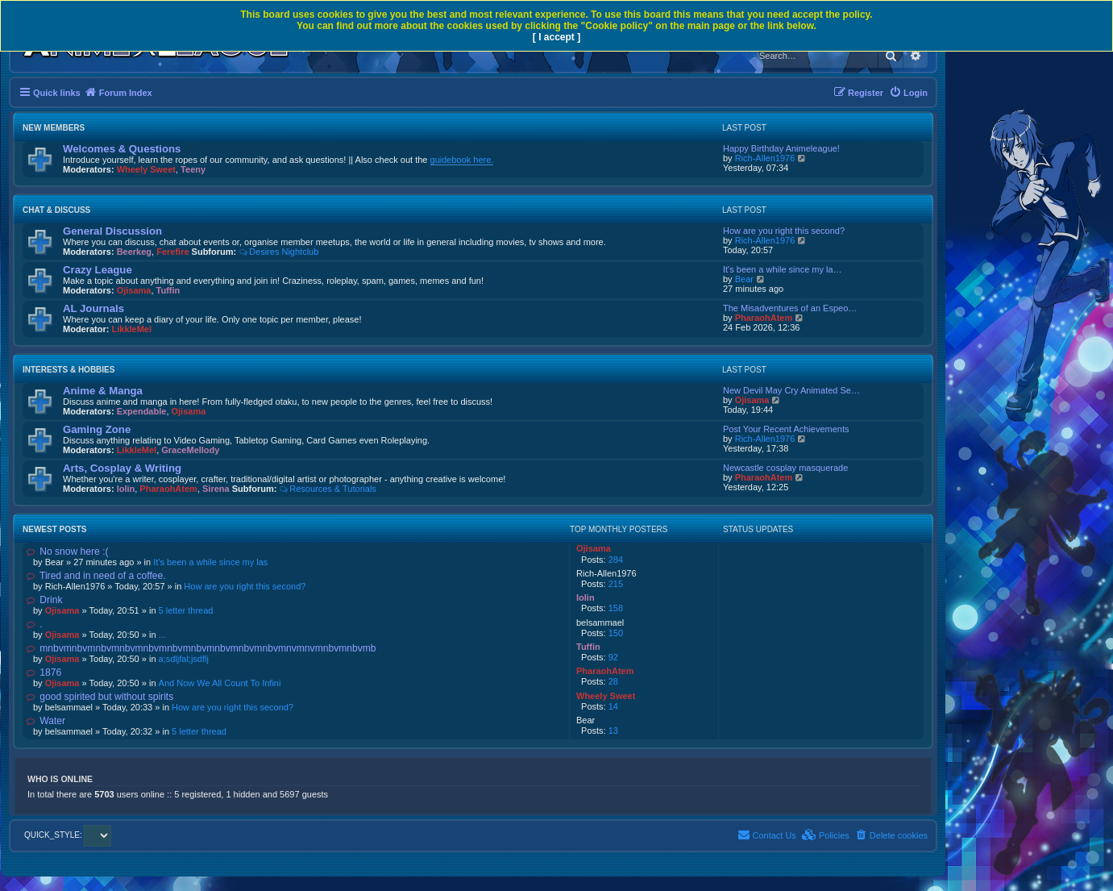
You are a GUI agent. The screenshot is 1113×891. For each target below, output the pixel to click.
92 (613, 657)
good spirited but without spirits (100, 696)
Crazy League (97, 270)
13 (613, 730)
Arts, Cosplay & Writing (122, 468)
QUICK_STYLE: (67, 835)
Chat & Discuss (56, 210)
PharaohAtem (764, 318)
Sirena (216, 488)
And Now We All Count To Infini (220, 683)
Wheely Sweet (146, 169)
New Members (54, 127)
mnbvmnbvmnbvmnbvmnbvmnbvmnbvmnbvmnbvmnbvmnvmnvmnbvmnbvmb (201, 648)
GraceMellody (190, 450)
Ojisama (134, 290)
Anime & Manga (103, 391)
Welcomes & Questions (122, 149)
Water (46, 721)
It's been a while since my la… (782, 269)
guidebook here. (462, 159)
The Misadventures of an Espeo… (790, 308)
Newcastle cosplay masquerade (785, 468)
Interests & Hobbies (68, 369)
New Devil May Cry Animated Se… (791, 390)
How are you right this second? (784, 230)
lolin (126, 488)
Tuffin (168, 290)
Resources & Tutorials (327, 488)
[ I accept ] (556, 37)
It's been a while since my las (210, 562)
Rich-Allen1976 (765, 158)
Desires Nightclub (278, 251)
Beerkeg (134, 251)
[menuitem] (908, 92)
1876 (44, 672)
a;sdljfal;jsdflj (184, 659)
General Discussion (112, 231)
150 (615, 633)
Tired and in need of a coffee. (96, 575)
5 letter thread (186, 610)
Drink (44, 600)
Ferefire (172, 251)
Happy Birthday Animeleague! (781, 148)
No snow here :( (68, 551)
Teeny (193, 169)
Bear (744, 279)
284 (615, 559)
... (162, 634)
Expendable (142, 411)
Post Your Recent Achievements (786, 429)
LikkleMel (132, 329)
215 (615, 584)
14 (613, 706)
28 (613, 681)
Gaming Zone (97, 429)
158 (615, 608)
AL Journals (93, 308)
